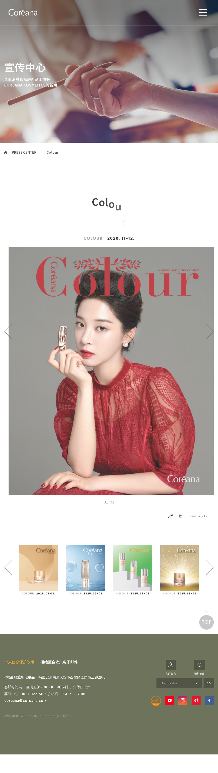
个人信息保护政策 (19, 670)
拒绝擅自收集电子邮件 (59, 670)
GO (209, 691)
